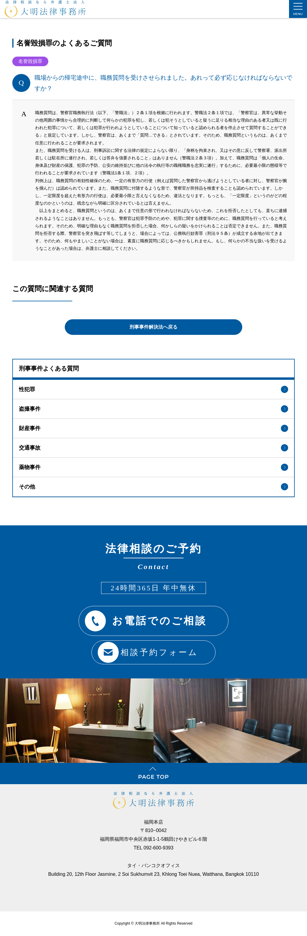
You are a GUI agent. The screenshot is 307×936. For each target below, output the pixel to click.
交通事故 (153, 446)
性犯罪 (153, 387)
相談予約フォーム (146, 649)
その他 (153, 485)
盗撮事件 (153, 407)
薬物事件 (153, 465)
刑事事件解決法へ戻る (153, 324)
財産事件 (153, 426)
